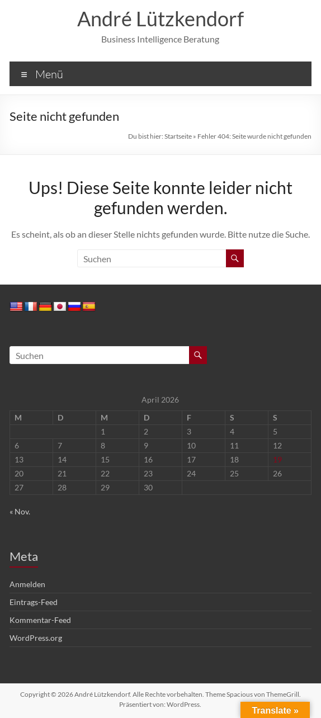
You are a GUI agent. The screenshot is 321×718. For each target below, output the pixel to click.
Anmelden (27, 584)
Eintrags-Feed (34, 602)
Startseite (178, 136)
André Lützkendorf (160, 18)
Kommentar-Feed (40, 620)
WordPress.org (36, 638)
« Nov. (20, 511)
